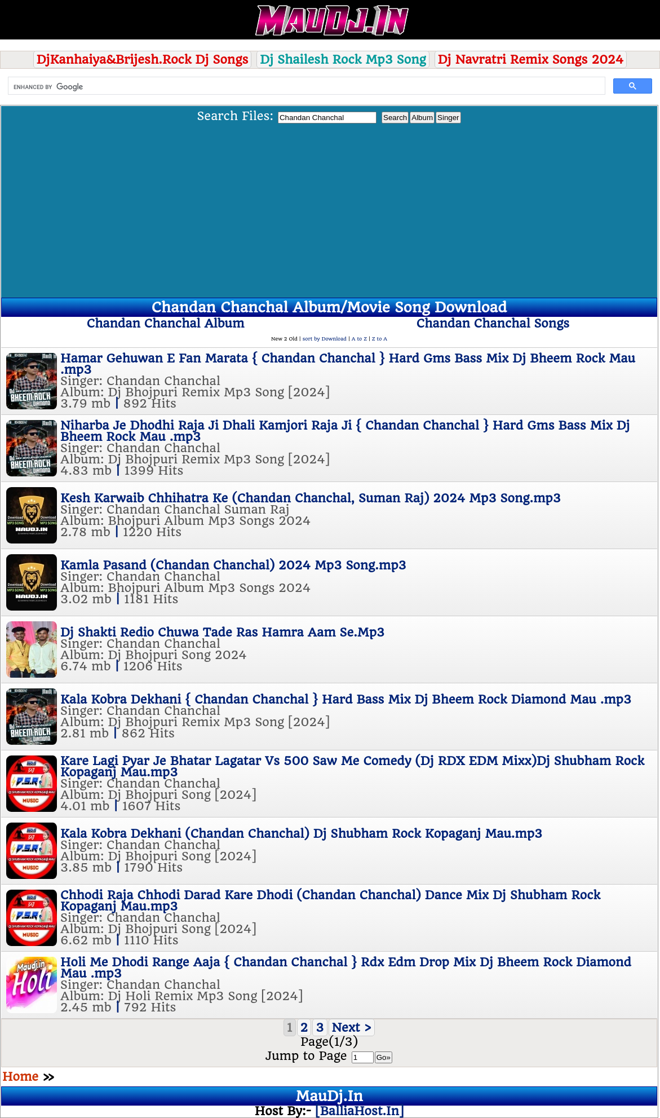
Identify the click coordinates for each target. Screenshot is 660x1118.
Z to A (379, 339)
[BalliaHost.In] (357, 1111)
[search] (305, 87)
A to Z (359, 339)
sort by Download (325, 339)
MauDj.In (328, 1096)
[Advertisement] (329, 209)
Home (20, 1077)
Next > (352, 1027)
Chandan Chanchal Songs (493, 323)
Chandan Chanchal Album (166, 323)
